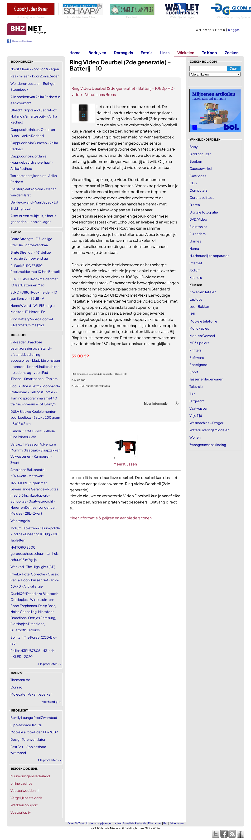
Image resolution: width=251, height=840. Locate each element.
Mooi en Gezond (202, 335)
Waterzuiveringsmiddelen (209, 430)
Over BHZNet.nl (77, 823)
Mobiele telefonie (203, 321)
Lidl (192, 314)
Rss (165, 823)
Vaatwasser (198, 408)
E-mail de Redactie (134, 823)
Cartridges (197, 176)
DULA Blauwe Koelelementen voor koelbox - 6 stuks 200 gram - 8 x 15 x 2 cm (35, 417)
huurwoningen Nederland (30, 776)
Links (164, 52)
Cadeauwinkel (200, 168)
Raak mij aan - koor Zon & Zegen (34, 76)
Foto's (146, 52)
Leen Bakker (199, 306)
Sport (193, 372)
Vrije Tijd (195, 415)
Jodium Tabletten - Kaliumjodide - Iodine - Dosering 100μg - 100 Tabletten (35, 534)
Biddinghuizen (200, 154)
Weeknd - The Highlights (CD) (32, 567)
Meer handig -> (51, 701)
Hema (194, 248)
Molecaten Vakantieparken (31, 694)
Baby (193, 146)
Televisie (196, 386)
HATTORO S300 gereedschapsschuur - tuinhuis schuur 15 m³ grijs (34, 553)
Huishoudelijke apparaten (209, 255)
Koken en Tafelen (202, 292)
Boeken (195, 161)
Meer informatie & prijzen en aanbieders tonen (111, 517)
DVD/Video (198, 219)
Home (75, 52)
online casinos (21, 783)
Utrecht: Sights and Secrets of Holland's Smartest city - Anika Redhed (33, 116)
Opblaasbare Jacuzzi (26, 725)
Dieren (194, 205)
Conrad (16, 687)
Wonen (195, 437)
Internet (195, 263)
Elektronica (198, 226)
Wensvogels (20, 520)
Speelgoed (198, 364)
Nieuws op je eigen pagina (105, 823)
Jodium (195, 270)
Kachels (195, 277)
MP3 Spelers (199, 343)
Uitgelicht (196, 401)
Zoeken (231, 52)
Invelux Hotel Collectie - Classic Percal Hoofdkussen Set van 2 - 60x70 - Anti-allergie (34, 580)
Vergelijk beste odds (26, 798)
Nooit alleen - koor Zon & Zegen (34, 69)
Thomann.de (20, 680)
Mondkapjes (199, 328)
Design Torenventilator (27, 739)
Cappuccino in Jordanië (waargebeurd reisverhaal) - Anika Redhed (31, 162)
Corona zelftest (201, 197)
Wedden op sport (24, 805)
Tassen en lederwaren (206, 379)
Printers (195, 350)
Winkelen (185, 52)
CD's (193, 183)
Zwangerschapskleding (207, 444)
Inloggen (233, 30)
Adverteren (176, 823)
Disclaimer (155, 823)
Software (196, 357)
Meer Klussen (125, 463)
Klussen (195, 285)
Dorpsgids (123, 52)
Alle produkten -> (49, 760)
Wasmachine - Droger (206, 423)
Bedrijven (97, 52)
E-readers (197, 234)
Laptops (195, 299)
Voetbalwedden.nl (24, 790)
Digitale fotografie (203, 212)
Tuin (192, 394)
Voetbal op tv (20, 812)
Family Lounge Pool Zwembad (33, 717)
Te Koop (209, 52)
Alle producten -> (49, 664)
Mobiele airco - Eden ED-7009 (34, 732)
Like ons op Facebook (22, 41)
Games (195, 241)
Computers (198, 190)
